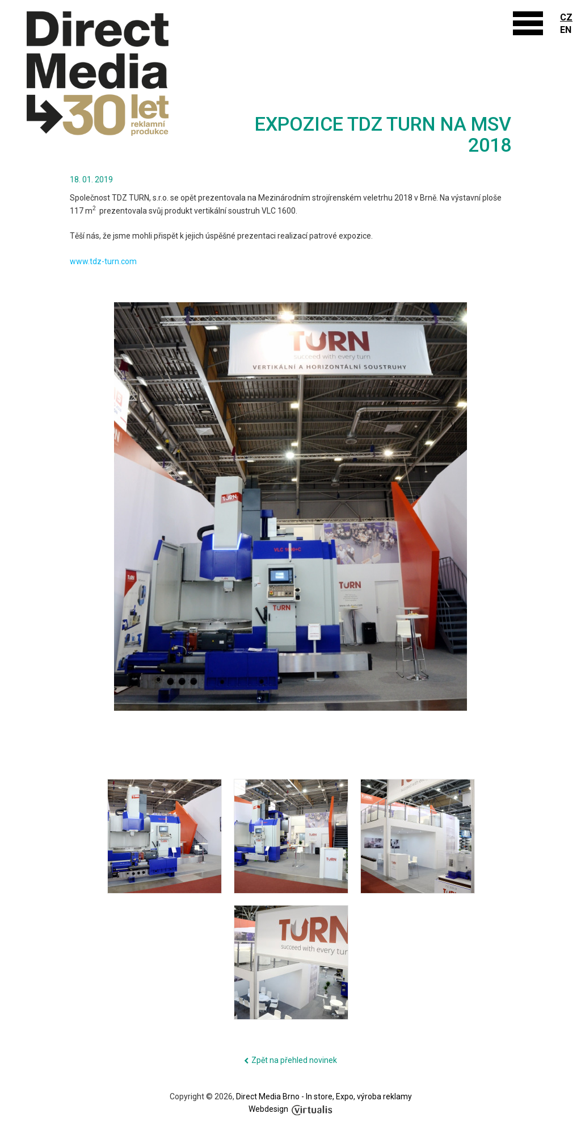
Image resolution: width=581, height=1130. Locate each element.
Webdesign (290, 1109)
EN (565, 29)
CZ (566, 17)
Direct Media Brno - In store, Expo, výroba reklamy (324, 1096)
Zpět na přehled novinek (294, 1060)
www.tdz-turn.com (103, 261)
